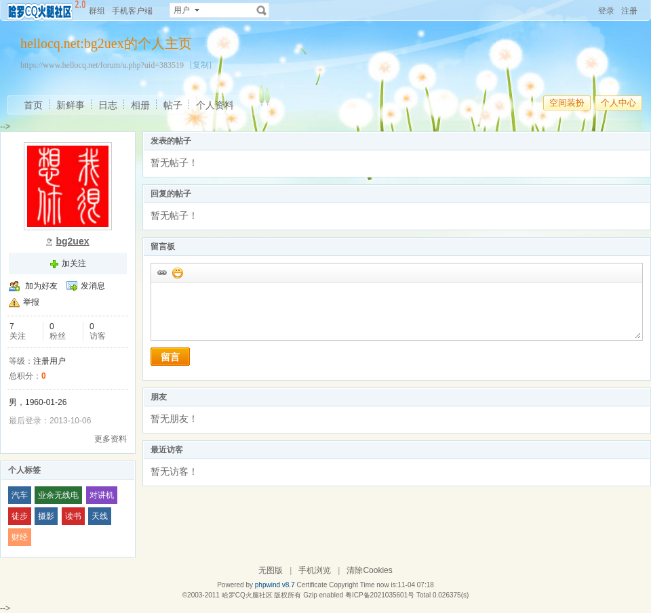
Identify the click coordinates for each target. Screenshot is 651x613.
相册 (140, 105)
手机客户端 (132, 11)
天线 (100, 516)
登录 (606, 11)
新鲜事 (70, 105)
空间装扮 (567, 103)
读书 (73, 516)
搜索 (262, 10)
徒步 (20, 516)
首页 (33, 105)
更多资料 (110, 439)
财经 (20, 537)
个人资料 (215, 105)
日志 (107, 105)
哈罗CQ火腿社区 (247, 595)
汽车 (20, 495)
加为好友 (41, 286)
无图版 (270, 570)
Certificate (311, 585)
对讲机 (102, 495)
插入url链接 (161, 272)
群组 (97, 11)
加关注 (74, 263)
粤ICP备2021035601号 (379, 595)
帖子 (172, 105)
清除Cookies (369, 570)
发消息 (93, 286)
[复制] (201, 65)
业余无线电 (58, 495)
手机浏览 (314, 570)
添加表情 (177, 272)
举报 (31, 302)
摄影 (46, 516)
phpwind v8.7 (275, 585)
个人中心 (618, 103)
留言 (170, 357)
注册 (629, 11)
